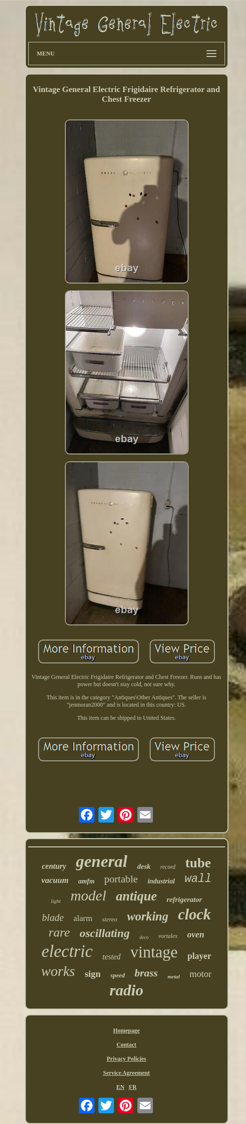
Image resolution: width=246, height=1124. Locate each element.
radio (126, 990)
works (58, 971)
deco (144, 937)
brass (146, 973)
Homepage (126, 1030)
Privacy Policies (126, 1058)
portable (121, 879)
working (148, 916)
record (167, 866)
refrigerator (184, 899)
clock (194, 914)
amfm (86, 881)
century (54, 866)
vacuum (55, 880)
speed (118, 975)
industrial (161, 881)
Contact (126, 1044)
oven (195, 934)
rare (59, 932)
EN (120, 1087)
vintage (154, 952)
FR (132, 1087)
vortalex (167, 936)
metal (174, 976)
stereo (109, 919)
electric (67, 951)
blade (52, 917)
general (102, 861)
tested (111, 957)
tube (198, 862)
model (88, 895)
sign (93, 974)
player (199, 956)
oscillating (104, 933)
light (55, 901)
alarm (83, 918)
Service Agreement (126, 1072)
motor (200, 974)
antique (136, 896)
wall (198, 879)
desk (144, 866)
